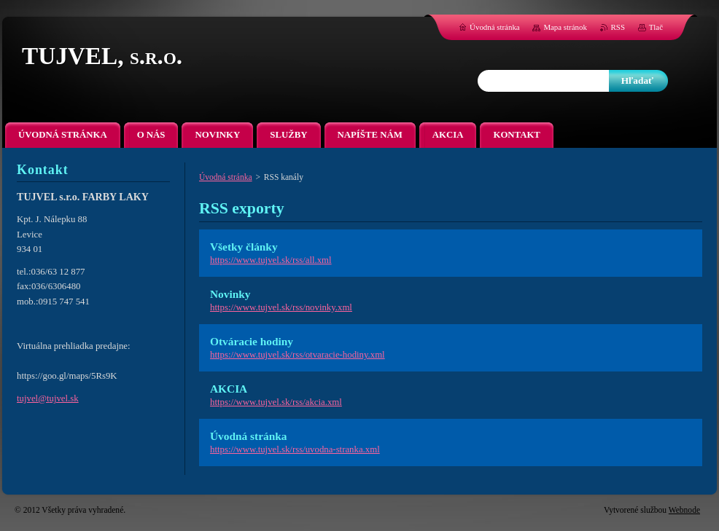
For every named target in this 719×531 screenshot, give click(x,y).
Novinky (230, 294)
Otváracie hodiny (251, 341)
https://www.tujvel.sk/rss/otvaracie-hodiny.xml (297, 355)
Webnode (684, 510)
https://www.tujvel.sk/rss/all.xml (271, 260)
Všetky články (244, 246)
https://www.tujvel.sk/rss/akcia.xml (276, 402)
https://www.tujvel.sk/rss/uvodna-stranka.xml (295, 449)
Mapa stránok (565, 27)
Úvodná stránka (225, 177)
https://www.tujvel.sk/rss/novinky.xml (281, 307)
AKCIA (228, 388)
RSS (618, 27)
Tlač (656, 27)
